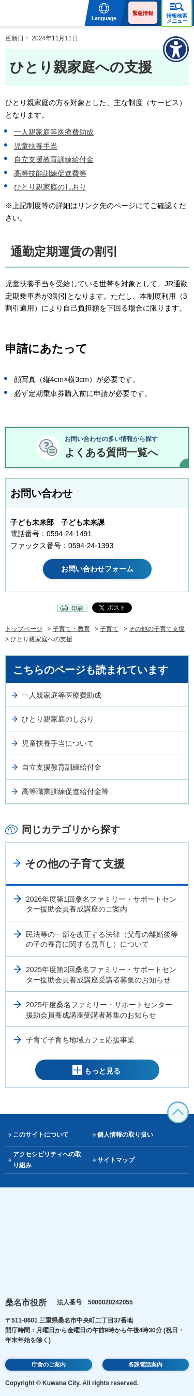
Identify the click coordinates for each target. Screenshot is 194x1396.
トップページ (23, 629)
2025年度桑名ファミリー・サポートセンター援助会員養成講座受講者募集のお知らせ (99, 1010)
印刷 (77, 608)
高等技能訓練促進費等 (50, 173)
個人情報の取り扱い (125, 1134)
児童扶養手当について (58, 743)
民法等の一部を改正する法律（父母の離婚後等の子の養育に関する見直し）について (102, 939)
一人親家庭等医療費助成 (54, 132)
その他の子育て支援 (157, 629)
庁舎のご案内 (49, 1364)
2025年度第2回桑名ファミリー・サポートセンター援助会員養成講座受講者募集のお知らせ (101, 974)
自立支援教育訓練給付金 (54, 159)
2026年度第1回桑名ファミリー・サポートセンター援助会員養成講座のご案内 (101, 904)
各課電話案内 (145, 1364)
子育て (109, 629)
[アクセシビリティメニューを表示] (176, 49)
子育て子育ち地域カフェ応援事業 (80, 1040)
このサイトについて (41, 1134)
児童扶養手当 (35, 146)
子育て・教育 (71, 629)
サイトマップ (116, 1160)
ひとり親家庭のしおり (50, 187)
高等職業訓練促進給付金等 (65, 791)
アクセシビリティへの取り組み (47, 1160)
